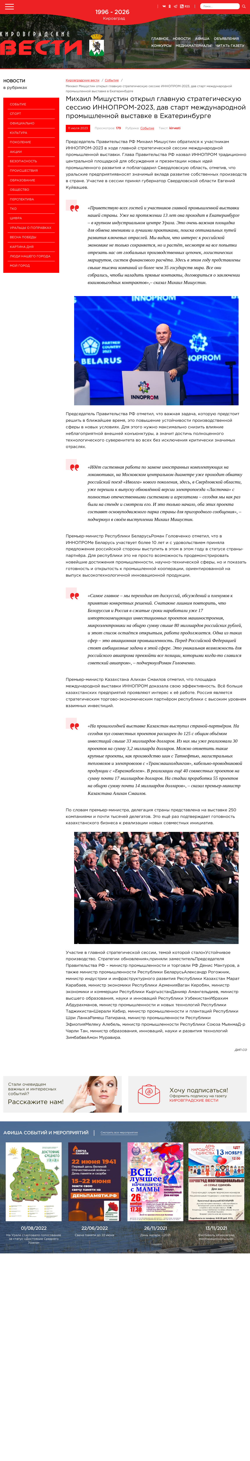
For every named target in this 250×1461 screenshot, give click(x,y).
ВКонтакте (164, 6)
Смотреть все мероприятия (119, 1132)
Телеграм (175, 6)
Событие (147, 128)
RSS (184, 6)
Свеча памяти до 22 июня (94, 1235)
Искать (244, 6)
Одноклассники (169, 6)
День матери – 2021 (155, 1235)
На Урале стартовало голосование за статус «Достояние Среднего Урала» (33, 1239)
